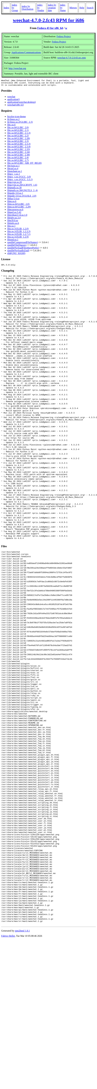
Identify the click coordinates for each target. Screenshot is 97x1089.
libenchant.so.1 (14, 172)
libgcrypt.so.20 (14, 183)
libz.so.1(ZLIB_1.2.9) (17, 238)
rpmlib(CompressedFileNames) (22, 243)
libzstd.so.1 (12, 241)
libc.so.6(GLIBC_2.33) (18, 150)
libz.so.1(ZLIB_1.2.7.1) (18, 235)
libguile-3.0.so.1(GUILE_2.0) (21, 197)
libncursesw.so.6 (15, 211)
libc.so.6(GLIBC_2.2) (18, 137)
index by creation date (52, 8)
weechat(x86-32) (15, 106)
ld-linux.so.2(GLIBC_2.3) (20, 123)
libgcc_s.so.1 (13, 175)
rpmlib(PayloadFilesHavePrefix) (23, 249)
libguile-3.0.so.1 (15, 194)
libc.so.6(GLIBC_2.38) (18, 156)
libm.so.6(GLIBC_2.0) (18, 205)
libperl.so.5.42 (14, 213)
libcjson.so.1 (13, 167)
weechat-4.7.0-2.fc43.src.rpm (71, 57)
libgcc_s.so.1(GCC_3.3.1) (20, 180)
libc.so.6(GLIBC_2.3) (18, 142)
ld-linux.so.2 (13, 120)
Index (6, 7)
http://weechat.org (17, 68)
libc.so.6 (11, 126)
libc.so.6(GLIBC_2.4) (18, 159)
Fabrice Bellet (8, 1066)
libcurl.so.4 (12, 170)
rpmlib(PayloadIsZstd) (18, 252)
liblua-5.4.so (13, 200)
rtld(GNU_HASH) (16, 254)
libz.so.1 (11, 227)
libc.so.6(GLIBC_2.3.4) (18, 148)
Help (81, 7)
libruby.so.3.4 (13, 219)
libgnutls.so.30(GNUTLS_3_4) (22, 191)
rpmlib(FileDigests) (16, 246)
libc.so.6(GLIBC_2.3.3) (18, 145)
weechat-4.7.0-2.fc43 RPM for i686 (48, 20)
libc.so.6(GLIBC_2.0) (18, 129)
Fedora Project (64, 36)
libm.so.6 (11, 202)
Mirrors (73, 7)
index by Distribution (27, 7)
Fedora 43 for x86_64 (50, 28)
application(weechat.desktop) (21, 103)
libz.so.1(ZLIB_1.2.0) (17, 230)
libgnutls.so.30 (14, 189)
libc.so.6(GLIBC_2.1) (18, 131)
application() (13, 100)
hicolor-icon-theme (16, 118)
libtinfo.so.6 (13, 224)
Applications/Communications (26, 52)
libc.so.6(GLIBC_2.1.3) (18, 134)
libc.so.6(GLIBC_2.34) (18, 153)
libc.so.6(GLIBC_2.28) (18, 139)
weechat (11, 98)
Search (90, 7)
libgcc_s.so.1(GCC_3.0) (19, 178)
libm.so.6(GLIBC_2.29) (19, 208)
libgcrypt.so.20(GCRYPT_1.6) (22, 186)
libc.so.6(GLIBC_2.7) (18, 161)
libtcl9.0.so (12, 222)
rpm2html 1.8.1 (22, 1060)
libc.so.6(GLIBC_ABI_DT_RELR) (24, 164)
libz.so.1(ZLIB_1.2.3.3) (18, 232)
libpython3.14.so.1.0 (17, 216)
